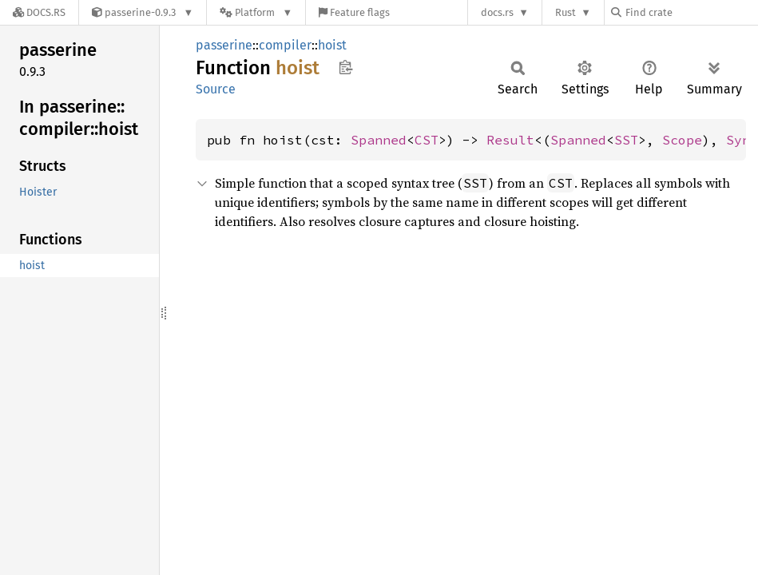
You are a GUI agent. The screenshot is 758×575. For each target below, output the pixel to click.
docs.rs (497, 12)
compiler (285, 45)
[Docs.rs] (39, 12)
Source (216, 89)
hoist (332, 45)
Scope (682, 140)
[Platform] (256, 12)
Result (510, 140)
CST (427, 140)
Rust (565, 12)
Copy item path (345, 67)
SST (626, 140)
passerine (224, 45)
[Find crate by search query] (691, 12)
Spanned (379, 140)
